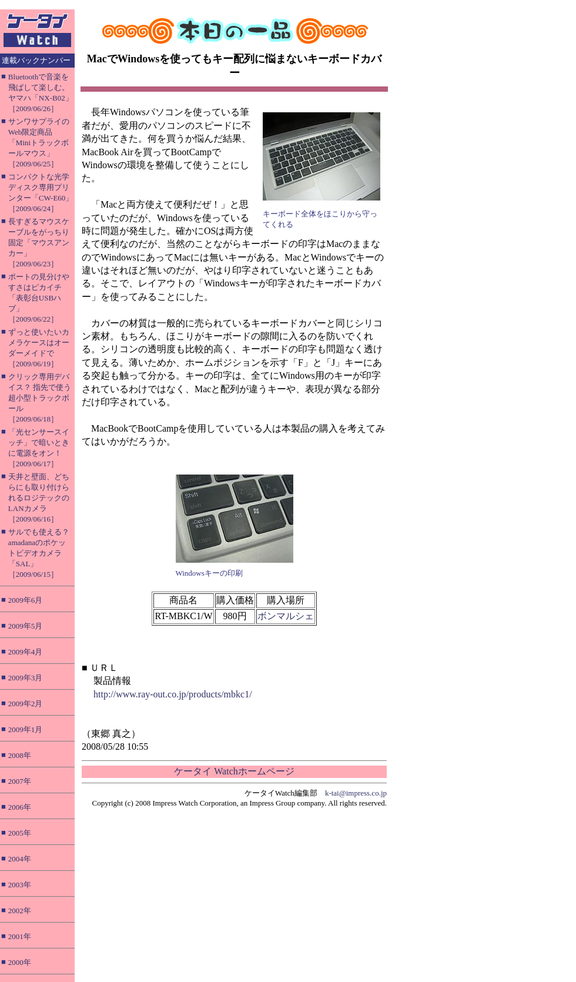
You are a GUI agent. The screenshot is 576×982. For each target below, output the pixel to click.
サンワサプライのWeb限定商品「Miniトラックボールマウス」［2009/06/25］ (38, 142)
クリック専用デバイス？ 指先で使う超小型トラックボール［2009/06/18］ (39, 397)
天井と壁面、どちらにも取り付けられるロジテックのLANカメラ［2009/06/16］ (38, 497)
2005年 (19, 833)
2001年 (19, 936)
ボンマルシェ (285, 616)
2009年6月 (25, 600)
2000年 (19, 962)
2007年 (19, 781)
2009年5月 (25, 626)
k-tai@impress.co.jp (356, 793)
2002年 (19, 910)
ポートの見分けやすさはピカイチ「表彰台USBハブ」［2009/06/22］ (38, 297)
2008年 (19, 755)
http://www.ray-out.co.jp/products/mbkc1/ (172, 694)
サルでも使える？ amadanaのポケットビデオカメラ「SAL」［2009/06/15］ (38, 553)
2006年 (19, 807)
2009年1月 (25, 729)
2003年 (19, 884)
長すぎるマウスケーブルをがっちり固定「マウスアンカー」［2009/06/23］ (38, 242)
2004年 (19, 858)
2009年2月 (25, 703)
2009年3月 (25, 677)
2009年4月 (25, 651)
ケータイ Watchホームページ (234, 771)
